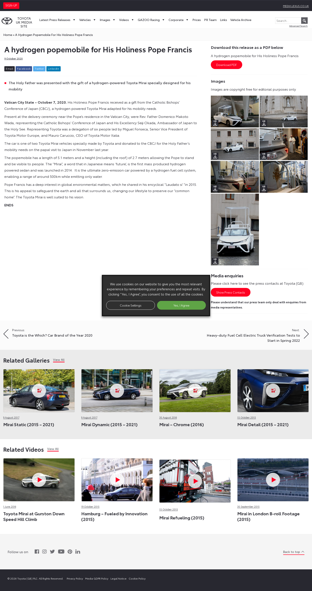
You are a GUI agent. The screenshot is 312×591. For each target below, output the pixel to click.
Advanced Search (298, 25)
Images (108, 19)
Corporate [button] (179, 19)
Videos (127, 19)
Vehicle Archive (240, 20)
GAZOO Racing (151, 19)
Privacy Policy (75, 578)
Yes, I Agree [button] (181, 305)
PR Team (210, 20)
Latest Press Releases (57, 19)
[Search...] (291, 20)
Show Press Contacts (230, 292)
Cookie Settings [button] (130, 305)
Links (223, 20)
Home (7, 34)
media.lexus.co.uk (296, 6)
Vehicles (87, 19)
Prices (196, 20)
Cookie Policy (137, 578)
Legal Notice (118, 578)
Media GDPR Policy (96, 578)
